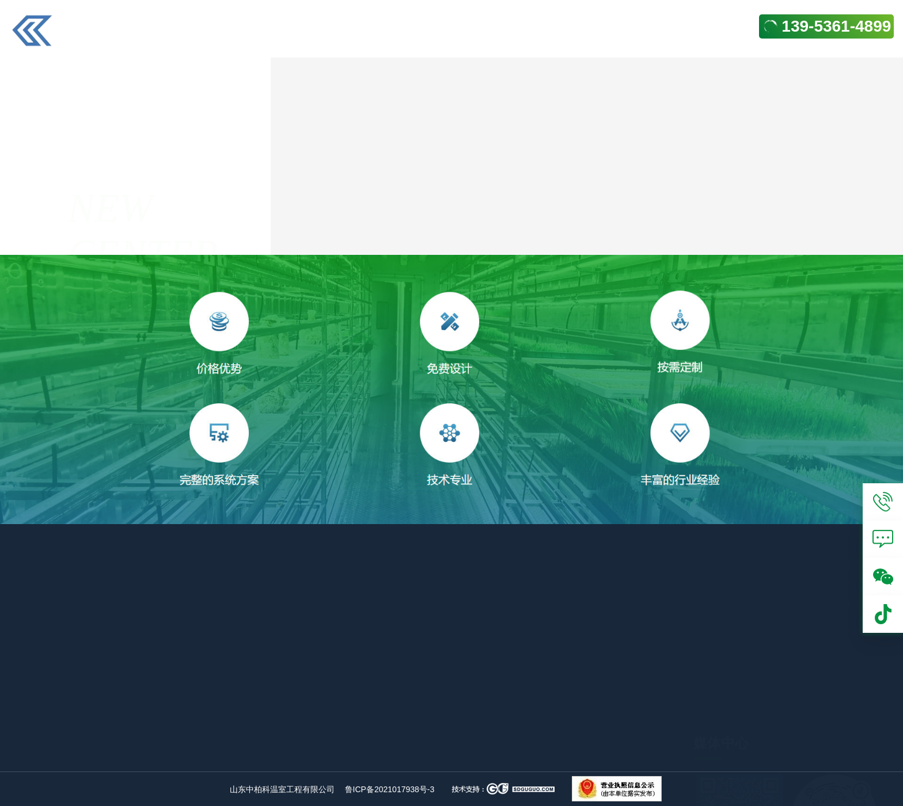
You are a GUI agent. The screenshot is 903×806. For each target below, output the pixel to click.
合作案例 (541, 231)
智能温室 (376, 757)
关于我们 (600, 764)
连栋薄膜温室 (387, 737)
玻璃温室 (283, 737)
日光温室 (470, 737)
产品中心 (600, 783)
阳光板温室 (288, 757)
